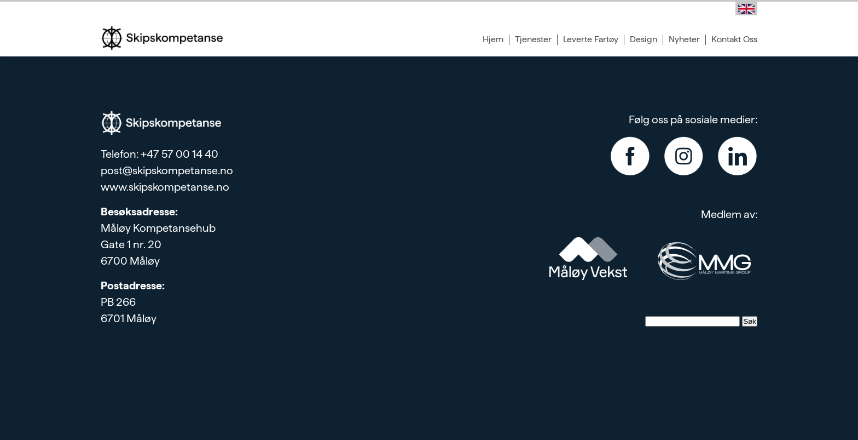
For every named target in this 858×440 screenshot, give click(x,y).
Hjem (493, 39)
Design (643, 39)
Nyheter (684, 39)
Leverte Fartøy (590, 39)
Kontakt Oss (734, 39)
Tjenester (533, 39)
